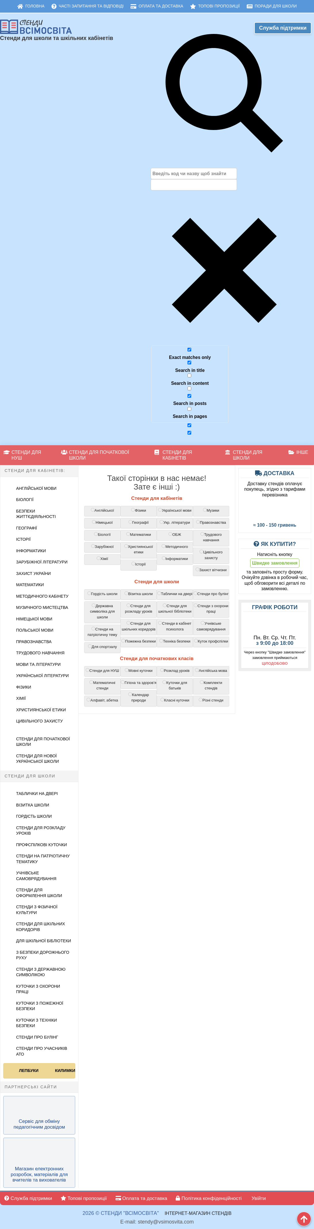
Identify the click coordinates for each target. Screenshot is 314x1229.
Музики (211, 510)
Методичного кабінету (42, 596)
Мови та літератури (38, 664)
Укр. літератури (175, 522)
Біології (25, 499)
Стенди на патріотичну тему (102, 632)
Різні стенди (211, 700)
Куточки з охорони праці (38, 989)
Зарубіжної (102, 546)
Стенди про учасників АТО (41, 1051)
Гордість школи (34, 816)
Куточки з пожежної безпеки (39, 1006)
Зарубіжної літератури (42, 562)
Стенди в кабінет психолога (174, 626)
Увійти (258, 1198)
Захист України (33, 573)
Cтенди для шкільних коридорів (138, 626)
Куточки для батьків (174, 685)
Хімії (21, 698)
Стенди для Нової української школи (37, 759)
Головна (30, 6)
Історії (23, 539)
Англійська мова (211, 670)
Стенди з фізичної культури (37, 910)
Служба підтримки (283, 28)
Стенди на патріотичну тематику (43, 859)
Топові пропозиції (215, 6)
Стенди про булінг (37, 1037)
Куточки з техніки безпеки (36, 1023)
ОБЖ (175, 534)
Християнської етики (41, 710)
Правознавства (33, 641)
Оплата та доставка (157, 6)
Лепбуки (28, 1070)
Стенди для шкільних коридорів (40, 927)
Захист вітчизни (211, 569)
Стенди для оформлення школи (39, 893)
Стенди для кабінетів (173, 455)
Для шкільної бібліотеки (43, 941)
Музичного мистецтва (42, 607)
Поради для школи (272, 6)
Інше (298, 452)
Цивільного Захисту (39, 721)
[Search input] (194, 173)
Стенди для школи (244, 455)
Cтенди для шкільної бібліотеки (175, 608)
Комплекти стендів (211, 685)
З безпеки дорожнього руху (42, 955)
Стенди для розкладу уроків (40, 830)
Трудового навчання (40, 653)
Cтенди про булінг (211, 593)
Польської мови (34, 630)
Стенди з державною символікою (41, 972)
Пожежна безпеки (138, 641)
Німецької (102, 522)
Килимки (64, 1070)
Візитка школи (32, 805)
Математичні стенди (102, 685)
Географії (26, 528)
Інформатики (31, 550)
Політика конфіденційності (209, 1198)
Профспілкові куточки (41, 844)
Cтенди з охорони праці (211, 608)
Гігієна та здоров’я (138, 682)
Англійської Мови (36, 488)
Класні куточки (174, 700)
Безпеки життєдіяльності (36, 514)
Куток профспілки (211, 641)
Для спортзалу (102, 646)
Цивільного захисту (211, 555)
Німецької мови (34, 619)
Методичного (175, 546)
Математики (30, 584)
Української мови (175, 510)
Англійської (102, 510)
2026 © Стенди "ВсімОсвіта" (121, 1213)
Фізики (23, 687)
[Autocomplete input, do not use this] (194, 184)
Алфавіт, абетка (102, 700)
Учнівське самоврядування (36, 876)
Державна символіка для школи (102, 611)
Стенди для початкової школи (95, 455)
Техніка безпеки (174, 641)
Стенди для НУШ (22, 455)
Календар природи (138, 697)
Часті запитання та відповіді (87, 6)
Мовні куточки (139, 670)
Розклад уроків (174, 670)
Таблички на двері (37, 793)
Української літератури (42, 675)
